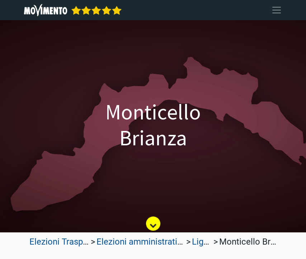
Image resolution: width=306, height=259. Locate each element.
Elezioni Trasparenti (67, 242)
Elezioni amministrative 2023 (151, 242)
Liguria (205, 242)
